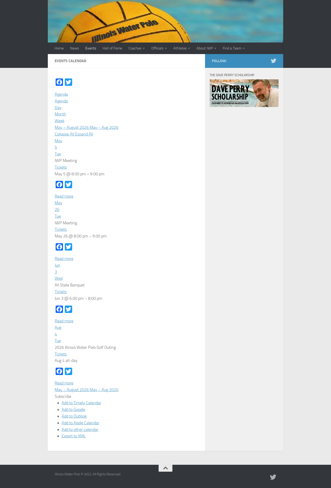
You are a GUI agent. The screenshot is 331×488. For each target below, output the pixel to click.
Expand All (84, 134)
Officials (157, 48)
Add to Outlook (74, 416)
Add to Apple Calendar (80, 422)
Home (59, 48)
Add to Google (73, 409)
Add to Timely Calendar (81, 402)
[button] (63, 396)
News (74, 48)
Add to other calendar (80, 429)
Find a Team (232, 48)
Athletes (180, 48)
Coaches (134, 48)
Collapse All (65, 134)
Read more (64, 196)
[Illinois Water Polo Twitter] (273, 61)
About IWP (205, 48)
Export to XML (74, 436)
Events (90, 48)
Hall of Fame (112, 48)
